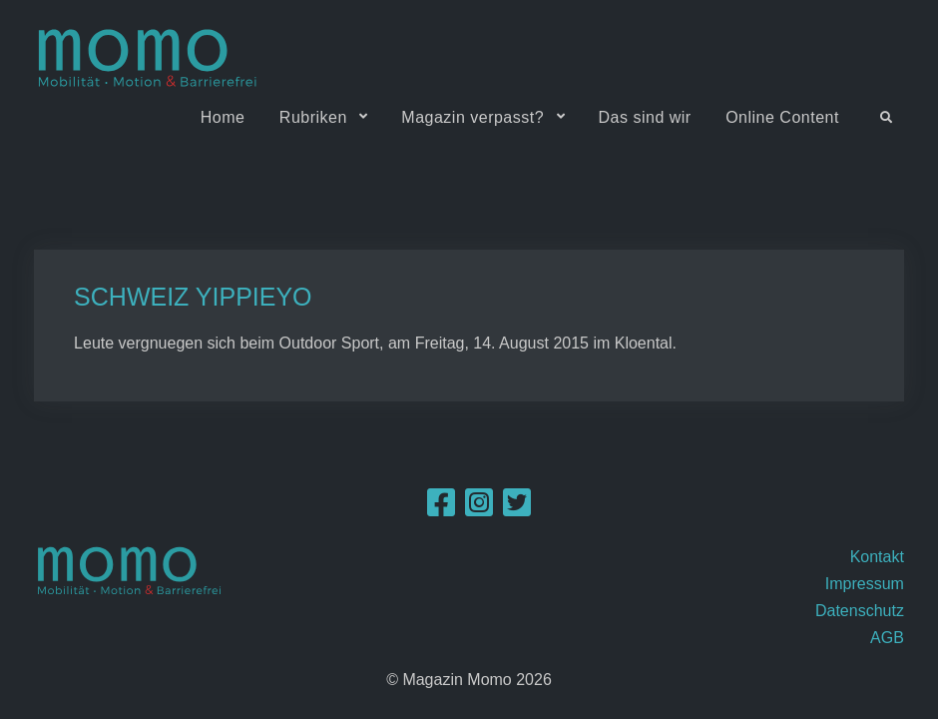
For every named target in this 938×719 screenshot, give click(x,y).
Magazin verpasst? (472, 117)
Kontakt (877, 556)
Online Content (782, 117)
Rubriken (313, 117)
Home (223, 117)
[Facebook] (441, 508)
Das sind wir (645, 117)
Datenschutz (859, 610)
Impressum (864, 583)
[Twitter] (517, 508)
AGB (887, 637)
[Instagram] (479, 508)
